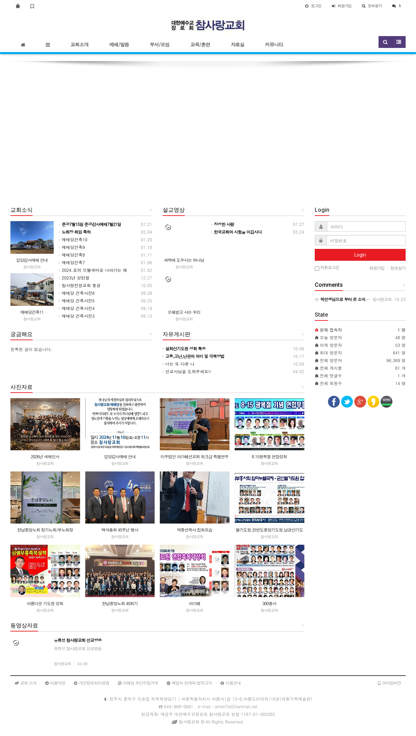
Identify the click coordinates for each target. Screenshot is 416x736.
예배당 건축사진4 (77, 308)
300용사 (269, 603)
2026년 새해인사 (45, 456)
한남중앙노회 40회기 (120, 603)
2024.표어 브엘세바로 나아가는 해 (93, 270)
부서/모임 (160, 44)
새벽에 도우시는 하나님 (184, 260)
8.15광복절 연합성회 (269, 456)
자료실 (237, 44)
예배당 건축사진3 (77, 316)
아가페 (194, 603)
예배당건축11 (32, 312)
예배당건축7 (72, 262)
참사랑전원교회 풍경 (80, 285)
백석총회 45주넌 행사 (119, 530)
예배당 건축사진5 (77, 300)
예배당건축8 (72, 255)
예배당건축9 (72, 247)
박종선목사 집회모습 (194, 530)
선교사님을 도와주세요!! (187, 371)
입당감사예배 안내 (31, 260)
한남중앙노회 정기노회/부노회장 (45, 530)
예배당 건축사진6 (77, 293)
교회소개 (79, 44)
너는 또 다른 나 (178, 364)
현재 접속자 (331, 330)
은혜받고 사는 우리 (184, 312)
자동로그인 (327, 268)
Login (360, 255)
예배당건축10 (73, 239)
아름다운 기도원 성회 (45, 603)
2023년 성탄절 (74, 278)
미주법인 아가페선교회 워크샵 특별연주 (194, 456)
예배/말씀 (119, 44)
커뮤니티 (274, 44)
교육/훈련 (200, 44)
